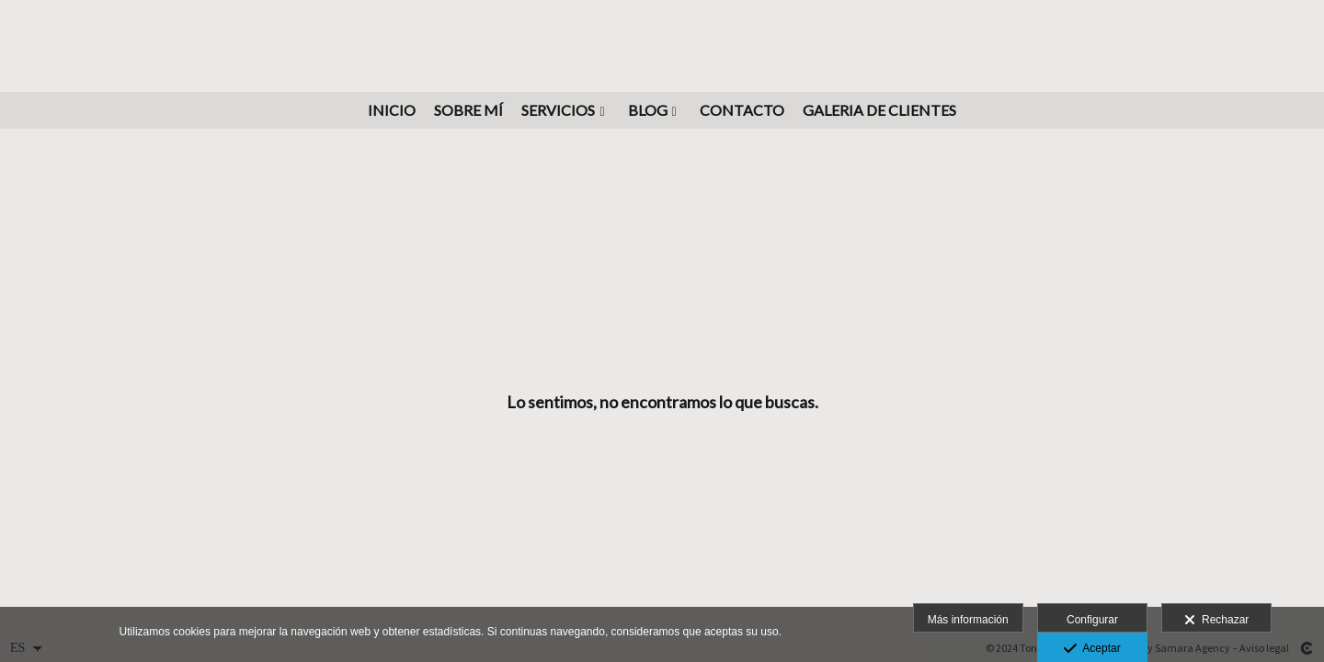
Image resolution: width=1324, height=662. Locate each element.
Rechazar (1216, 620)
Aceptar (1092, 649)
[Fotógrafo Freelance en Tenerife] (662, 44)
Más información (968, 619)
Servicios (558, 110)
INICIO (392, 110)
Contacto (742, 110)
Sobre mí (468, 110)
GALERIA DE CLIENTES (879, 110)
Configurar (1092, 619)
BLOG (648, 110)
